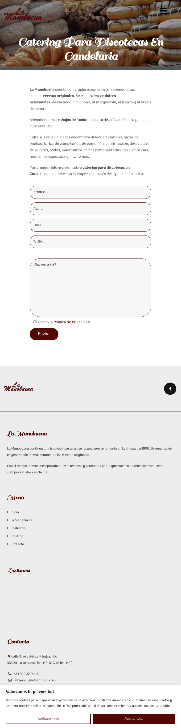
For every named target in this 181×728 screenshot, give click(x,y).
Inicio (15, 512)
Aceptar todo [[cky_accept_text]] (134, 718)
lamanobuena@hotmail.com (34, 680)
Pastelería (18, 528)
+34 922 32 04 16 (26, 674)
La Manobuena (22, 520)
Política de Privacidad (72, 322)
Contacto (17, 544)
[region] (90, 706)
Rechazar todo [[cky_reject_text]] (48, 718)
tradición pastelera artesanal (72, 448)
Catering (17, 536)
